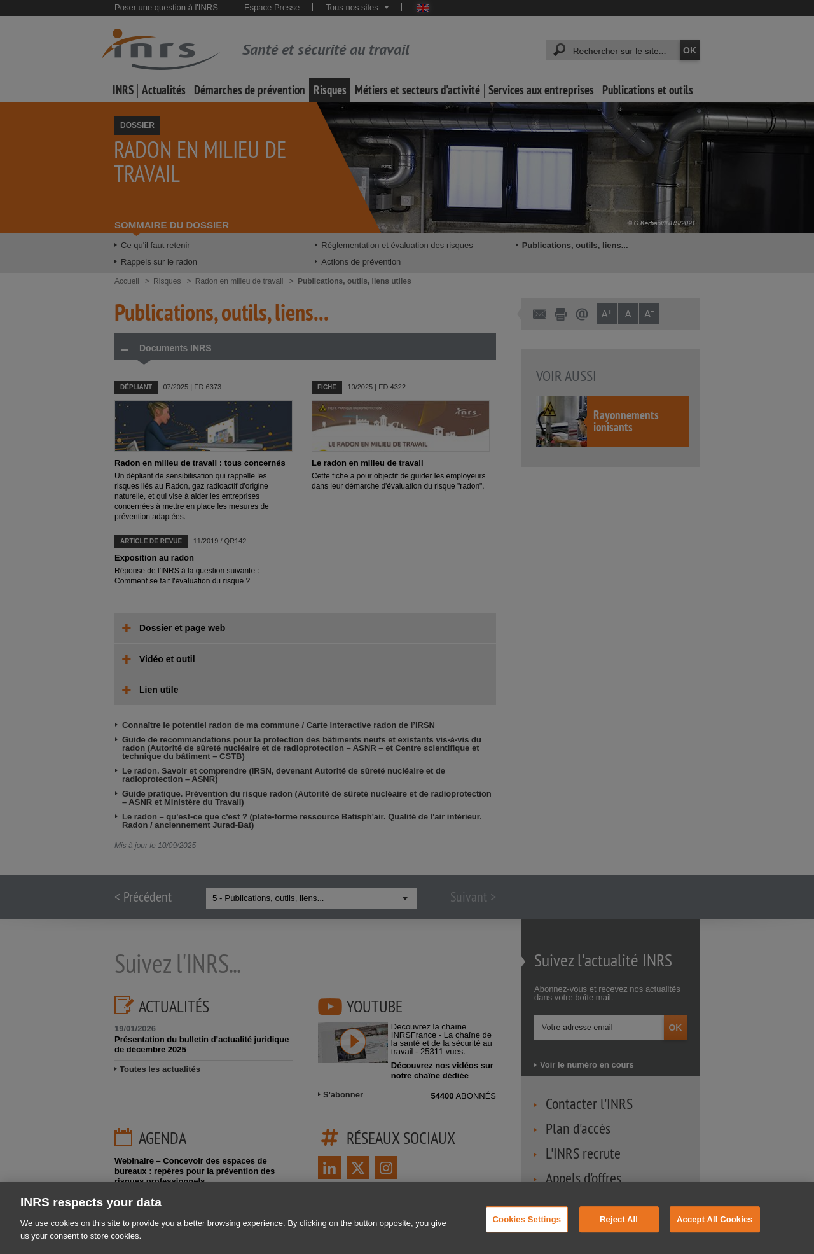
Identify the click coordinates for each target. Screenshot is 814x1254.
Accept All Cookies (715, 1228)
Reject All (619, 1228)
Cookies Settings (527, 1228)
